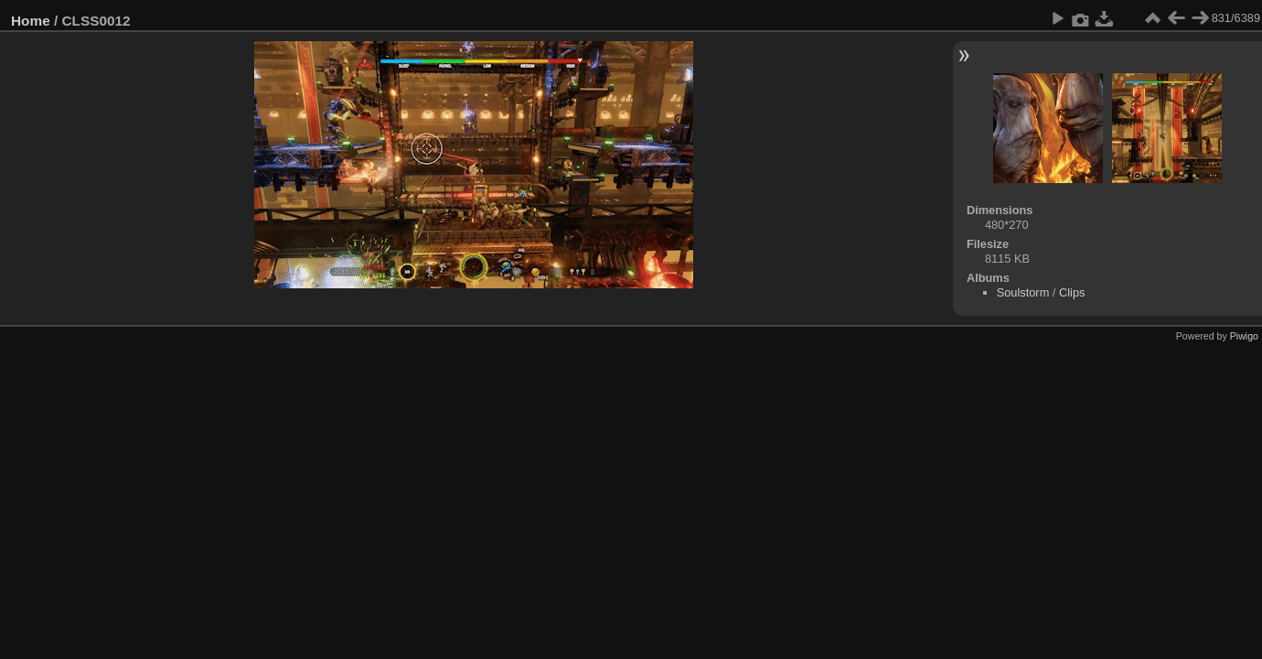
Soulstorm (1023, 292)
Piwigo (1244, 335)
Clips (1072, 292)
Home (30, 20)
